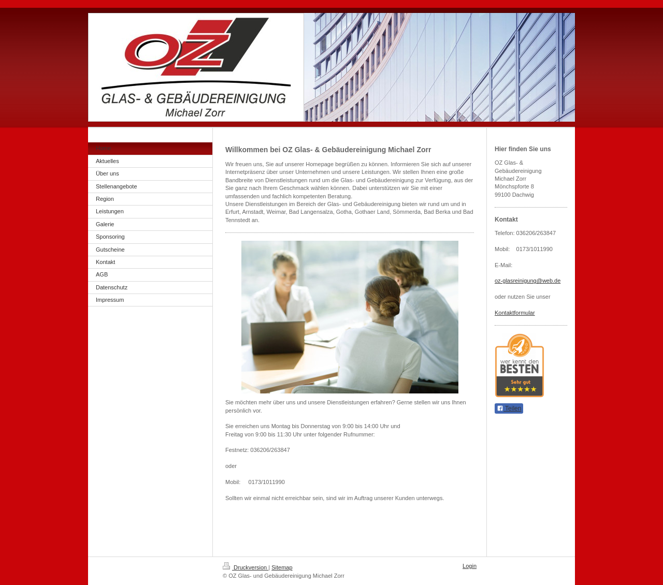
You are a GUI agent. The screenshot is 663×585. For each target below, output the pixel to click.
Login (470, 566)
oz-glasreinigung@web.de (527, 280)
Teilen (509, 408)
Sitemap (281, 567)
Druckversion (245, 567)
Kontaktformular (515, 313)
